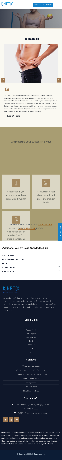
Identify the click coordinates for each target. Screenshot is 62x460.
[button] (3, 80)
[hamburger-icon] (58, 4)
